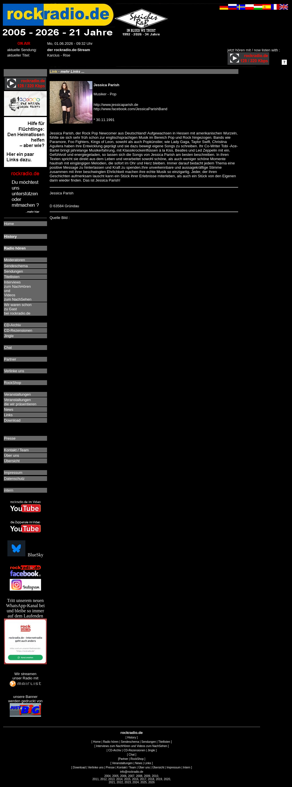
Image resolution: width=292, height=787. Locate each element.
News (138, 763)
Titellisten (164, 741)
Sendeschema (130, 741)
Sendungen (148, 741)
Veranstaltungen (122, 763)
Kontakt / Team (126, 767)
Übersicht (158, 767)
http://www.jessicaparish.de (116, 104)
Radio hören (110, 741)
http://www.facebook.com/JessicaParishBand (130, 109)
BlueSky (25, 554)
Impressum (174, 767)
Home (97, 741)
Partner (123, 758)
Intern (186, 767)
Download (79, 767)
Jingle (151, 750)
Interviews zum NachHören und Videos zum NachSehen (131, 746)
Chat (132, 754)
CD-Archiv (114, 750)
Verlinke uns (95, 767)
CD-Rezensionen (134, 750)
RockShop (137, 758)
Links (148, 763)
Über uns (144, 767)
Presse (110, 767)
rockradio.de (132, 732)
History (131, 737)
